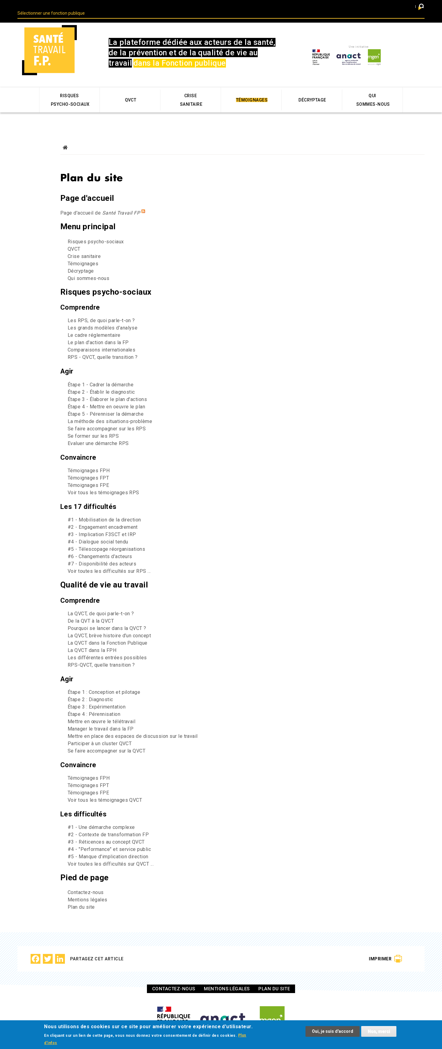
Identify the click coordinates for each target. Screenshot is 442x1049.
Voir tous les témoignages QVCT (105, 790)
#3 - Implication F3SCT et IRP (102, 524)
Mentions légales (87, 889)
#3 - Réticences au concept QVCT (106, 831)
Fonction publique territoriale (202, 6)
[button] (422, 7)
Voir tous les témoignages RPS (103, 482)
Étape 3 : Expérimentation (96, 696)
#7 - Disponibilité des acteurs (102, 553)
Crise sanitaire (84, 246)
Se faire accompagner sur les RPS (107, 418)
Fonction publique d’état (286, 6)
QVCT (74, 238)
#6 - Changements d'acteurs (100, 546)
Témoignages (83, 253)
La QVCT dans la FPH (92, 640)
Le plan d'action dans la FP (98, 332)
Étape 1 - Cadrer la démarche (100, 374)
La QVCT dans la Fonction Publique (108, 632)
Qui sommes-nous (88, 268)
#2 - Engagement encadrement (103, 517)
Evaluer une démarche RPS (98, 433)
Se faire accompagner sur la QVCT (106, 740)
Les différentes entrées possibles (107, 647)
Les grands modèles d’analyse (102, 317)
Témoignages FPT (88, 467)
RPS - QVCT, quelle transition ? (103, 347)
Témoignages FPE (88, 475)
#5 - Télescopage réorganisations (106, 539)
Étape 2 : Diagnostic (90, 689)
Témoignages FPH (89, 460)
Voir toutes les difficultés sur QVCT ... (111, 853)
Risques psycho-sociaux (96, 231)
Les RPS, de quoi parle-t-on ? (101, 310)
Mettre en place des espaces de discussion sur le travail (133, 726)
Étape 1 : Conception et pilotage (104, 682)
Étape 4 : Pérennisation (94, 704)
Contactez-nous (86, 882)
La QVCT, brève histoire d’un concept (109, 625)
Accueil (65, 137)
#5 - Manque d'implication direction (108, 846)
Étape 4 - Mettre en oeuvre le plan (106, 396)
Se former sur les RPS (93, 426)
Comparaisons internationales (101, 339)
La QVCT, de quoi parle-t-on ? (101, 603)
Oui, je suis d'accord (332, 1031)
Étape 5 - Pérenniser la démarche (106, 404)
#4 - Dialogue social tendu (98, 531)
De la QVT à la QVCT (91, 610)
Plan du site (81, 897)
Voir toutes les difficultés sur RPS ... (109, 561)
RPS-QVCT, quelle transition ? (101, 654)
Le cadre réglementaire (94, 325)
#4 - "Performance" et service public (109, 839)
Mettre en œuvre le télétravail (101, 711)
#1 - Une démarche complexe (101, 817)
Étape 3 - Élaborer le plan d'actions (107, 389)
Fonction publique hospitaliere (370, 6)
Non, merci (379, 1031)
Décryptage (81, 260)
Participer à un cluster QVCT (100, 733)
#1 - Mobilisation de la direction (104, 509)
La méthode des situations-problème (110, 411)
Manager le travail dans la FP (101, 718)
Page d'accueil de (100, 202)
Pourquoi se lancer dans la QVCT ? (107, 618)
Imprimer (380, 948)
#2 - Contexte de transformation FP (108, 824)
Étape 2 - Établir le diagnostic (101, 382)
